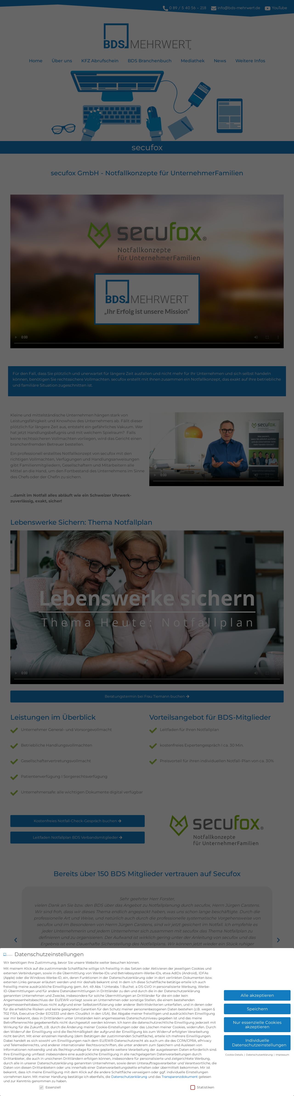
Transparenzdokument (180, 1077)
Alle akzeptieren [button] (257, 995)
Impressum (282, 1054)
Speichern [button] (257, 1008)
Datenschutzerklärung (129, 1077)
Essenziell (50, 1087)
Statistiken (202, 1087)
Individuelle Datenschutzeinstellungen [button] (259, 1042)
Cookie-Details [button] (234, 1054)
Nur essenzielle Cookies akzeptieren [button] (257, 1024)
